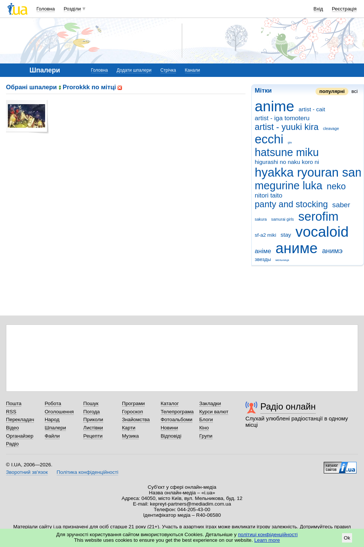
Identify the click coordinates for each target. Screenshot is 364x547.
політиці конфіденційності (268, 534)
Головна (46, 9)
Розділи (72, 9)
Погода (91, 411)
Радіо (12, 444)
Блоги (206, 419)
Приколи (93, 419)
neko (336, 186)
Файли (52, 436)
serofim (318, 216)
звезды (263, 259)
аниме (297, 248)
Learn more (267, 540)
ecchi (269, 139)
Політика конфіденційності (87, 472)
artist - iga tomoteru (282, 118)
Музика (130, 436)
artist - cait (312, 109)
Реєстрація (344, 9)
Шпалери (55, 428)
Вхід (318, 9)
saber (341, 205)
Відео (12, 428)
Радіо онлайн (288, 406)
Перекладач (20, 419)
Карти (128, 428)
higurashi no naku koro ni (287, 162)
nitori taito (268, 195)
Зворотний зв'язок (27, 472)
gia (290, 142)
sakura (261, 219)
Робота (53, 403)
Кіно (204, 428)
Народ (52, 419)
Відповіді (171, 436)
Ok (347, 538)
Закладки (210, 403)
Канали (192, 70)
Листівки (93, 428)
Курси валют (213, 411)
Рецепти (93, 436)
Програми (133, 403)
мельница (282, 260)
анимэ (332, 251)
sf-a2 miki (265, 235)
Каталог (170, 403)
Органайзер (19, 436)
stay (285, 234)
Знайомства (136, 419)
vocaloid (321, 232)
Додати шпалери (134, 70)
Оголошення (59, 411)
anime (274, 106)
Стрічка (168, 70)
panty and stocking (291, 204)
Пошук (90, 403)
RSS (11, 411)
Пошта (13, 403)
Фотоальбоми (176, 419)
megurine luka (288, 186)
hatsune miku (287, 152)
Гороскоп (132, 411)
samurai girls (282, 219)
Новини (169, 428)
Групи (205, 436)
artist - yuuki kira (286, 127)
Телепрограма (177, 411)
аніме (263, 251)
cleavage (331, 128)
